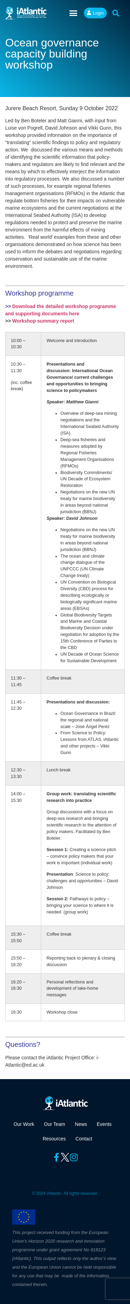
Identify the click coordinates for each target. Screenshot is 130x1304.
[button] (73, 13)
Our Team (54, 1124)
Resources (54, 1138)
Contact (84, 1138)
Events (104, 1124)
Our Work (24, 1124)
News (81, 1124)
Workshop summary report (43, 321)
